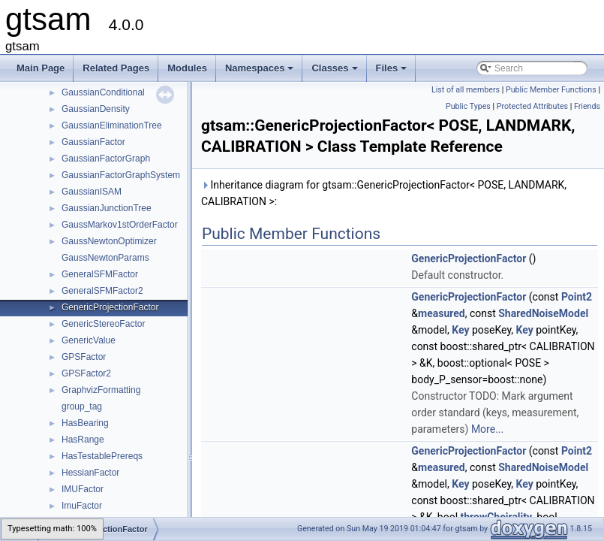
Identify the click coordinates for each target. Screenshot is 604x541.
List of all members (465, 90)
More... (487, 429)
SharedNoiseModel (543, 313)
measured (441, 313)
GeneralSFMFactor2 (102, 291)
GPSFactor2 (86, 373)
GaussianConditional (103, 92)
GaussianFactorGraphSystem (121, 175)
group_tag (82, 406)
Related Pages (116, 68)
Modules (187, 68)
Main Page (41, 68)
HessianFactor (90, 472)
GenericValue (89, 340)
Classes (335, 72)
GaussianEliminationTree (112, 125)
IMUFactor (83, 489)
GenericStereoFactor (103, 324)
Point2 (576, 297)
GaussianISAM (92, 191)
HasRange (83, 439)
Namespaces (260, 72)
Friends (587, 106)
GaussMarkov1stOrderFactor (120, 224)
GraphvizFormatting (101, 390)
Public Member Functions (551, 90)
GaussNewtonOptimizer (109, 241)
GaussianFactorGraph (106, 158)
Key (460, 330)
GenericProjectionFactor (110, 307)
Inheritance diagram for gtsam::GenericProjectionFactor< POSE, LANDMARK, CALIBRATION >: (383, 193)
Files (393, 72)
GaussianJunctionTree (107, 208)
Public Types (468, 106)
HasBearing (85, 423)
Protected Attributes (532, 106)
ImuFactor (82, 505)
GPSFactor (84, 357)
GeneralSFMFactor (100, 274)
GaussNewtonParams (105, 257)
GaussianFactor (93, 142)
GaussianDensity (96, 109)
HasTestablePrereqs (102, 456)
